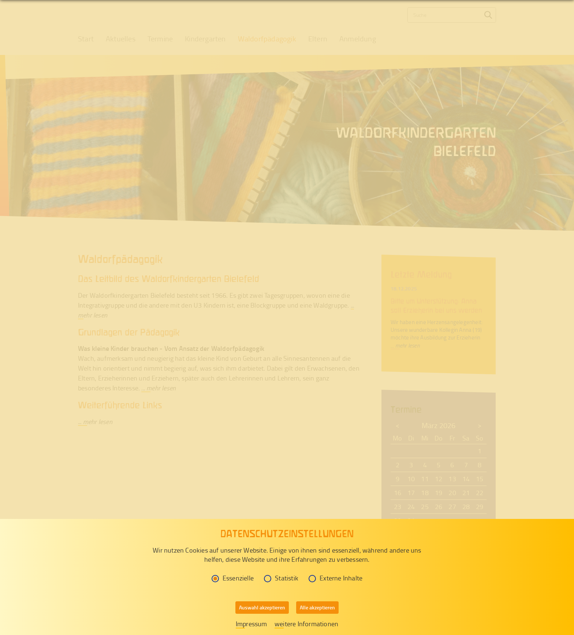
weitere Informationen (306, 623)
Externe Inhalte (335, 577)
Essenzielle (233, 577)
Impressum (251, 623)
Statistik (281, 577)
